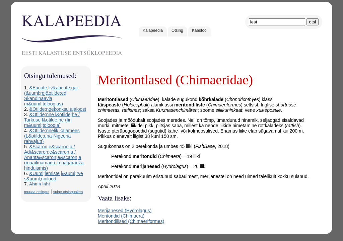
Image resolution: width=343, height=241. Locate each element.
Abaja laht (39, 184)
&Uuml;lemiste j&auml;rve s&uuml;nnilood (53, 176)
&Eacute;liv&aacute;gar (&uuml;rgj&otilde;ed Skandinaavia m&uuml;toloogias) (51, 95)
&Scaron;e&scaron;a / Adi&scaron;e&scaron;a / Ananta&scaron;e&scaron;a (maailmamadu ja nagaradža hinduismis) (53, 157)
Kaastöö (199, 30)
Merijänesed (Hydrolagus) (124, 210)
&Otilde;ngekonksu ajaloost (57, 109)
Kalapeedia (153, 30)
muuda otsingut (36, 192)
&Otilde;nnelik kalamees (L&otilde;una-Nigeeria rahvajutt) (52, 136)
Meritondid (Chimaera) (121, 216)
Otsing (177, 30)
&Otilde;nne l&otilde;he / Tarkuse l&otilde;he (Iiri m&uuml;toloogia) (52, 120)
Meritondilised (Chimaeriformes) (131, 221)
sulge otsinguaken (68, 192)
